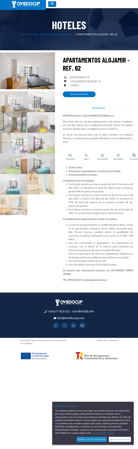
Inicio (23, 34)
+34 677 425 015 (59, 311)
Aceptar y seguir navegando (92, 439)
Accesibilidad (26, 343)
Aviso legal (24, 340)
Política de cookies (58, 340)
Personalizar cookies (120, 439)
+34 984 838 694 (83, 311)
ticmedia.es (113, 340)
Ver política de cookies (103, 432)
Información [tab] (98, 107)
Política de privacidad (39, 340)
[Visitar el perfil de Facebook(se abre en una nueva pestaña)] (63, 325)
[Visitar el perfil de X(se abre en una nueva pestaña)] (71, 325)
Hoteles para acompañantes (57, 34)
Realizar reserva (79, 94)
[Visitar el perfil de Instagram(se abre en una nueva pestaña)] (67, 325)
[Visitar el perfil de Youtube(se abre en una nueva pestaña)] (75, 325)
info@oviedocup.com (70, 318)
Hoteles (34, 34)
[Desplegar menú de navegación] (52, 4)
